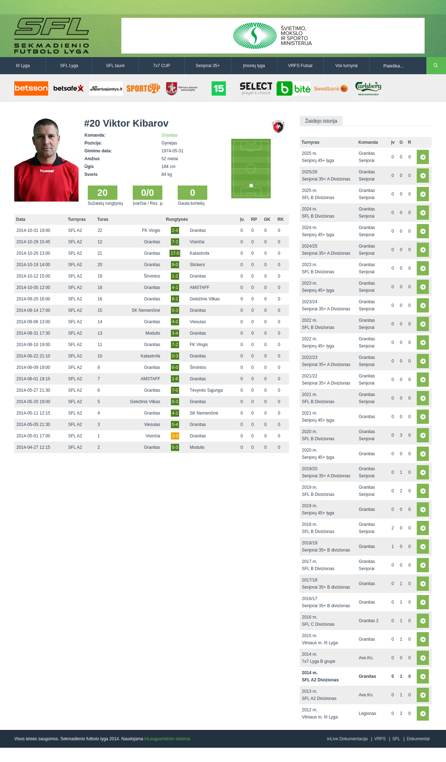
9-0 (175, 264)
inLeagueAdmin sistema (167, 738)
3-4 (175, 333)
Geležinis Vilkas (205, 298)
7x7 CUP (161, 65)
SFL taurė (115, 65)
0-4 (175, 424)
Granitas (170, 135)
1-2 (175, 276)
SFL (396, 738)
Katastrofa (199, 253)
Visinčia (197, 241)
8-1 (175, 298)
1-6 (175, 378)
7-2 (175, 241)
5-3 (175, 447)
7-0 (175, 390)
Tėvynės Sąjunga (206, 390)
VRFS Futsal (300, 65)
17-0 (175, 253)
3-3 (175, 435)
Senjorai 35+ (208, 65)
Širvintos (152, 276)
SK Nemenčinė (146, 310)
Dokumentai (418, 738)
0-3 (175, 310)
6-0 (175, 367)
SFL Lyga (69, 65)
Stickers (197, 264)
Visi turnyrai (346, 65)
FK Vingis (151, 230)
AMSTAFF (199, 287)
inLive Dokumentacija (347, 738)
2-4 (175, 230)
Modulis (153, 333)
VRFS (380, 738)
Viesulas (198, 321)
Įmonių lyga (254, 65)
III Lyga (23, 65)
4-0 (175, 321)
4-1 (175, 287)
